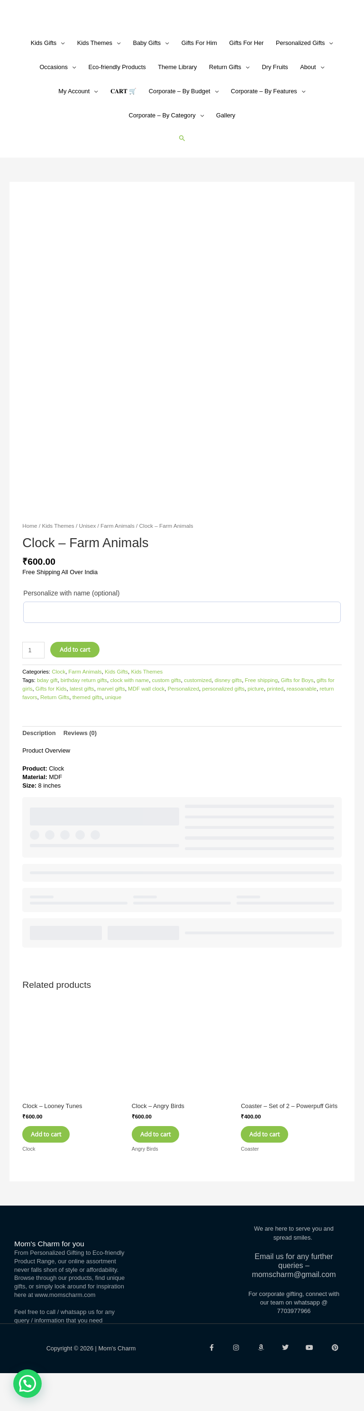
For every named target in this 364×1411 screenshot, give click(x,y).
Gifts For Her (246, 75)
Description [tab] (38, 765)
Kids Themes (94, 75)
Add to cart (75, 681)
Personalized (183, 721)
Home (29, 558)
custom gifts (166, 712)
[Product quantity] (33, 682)
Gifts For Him (199, 75)
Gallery (225, 147)
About (308, 99)
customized (197, 712)
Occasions (53, 99)
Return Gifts (225, 99)
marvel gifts (111, 721)
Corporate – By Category (162, 147)
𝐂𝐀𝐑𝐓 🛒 (123, 123)
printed (275, 721)
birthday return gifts (84, 712)
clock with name (129, 712)
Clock (58, 704)
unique (113, 729)
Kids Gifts (44, 75)
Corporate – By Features (264, 123)
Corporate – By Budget (179, 123)
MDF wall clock (146, 721)
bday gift (47, 712)
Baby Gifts (147, 75)
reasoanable (302, 721)
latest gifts (82, 721)
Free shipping (261, 712)
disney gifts (228, 712)
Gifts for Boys (297, 712)
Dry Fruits (275, 99)
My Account (74, 123)
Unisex (87, 558)
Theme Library (177, 99)
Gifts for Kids (51, 721)
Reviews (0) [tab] (80, 765)
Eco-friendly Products (117, 99)
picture (255, 721)
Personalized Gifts (300, 75)
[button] (182, 170)
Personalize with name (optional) (71, 625)
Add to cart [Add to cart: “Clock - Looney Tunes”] (54, 1169)
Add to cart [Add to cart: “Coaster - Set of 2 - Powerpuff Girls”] (272, 1169)
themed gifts (87, 729)
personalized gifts (223, 721)
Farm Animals (117, 558)
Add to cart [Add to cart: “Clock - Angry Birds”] (163, 1169)
